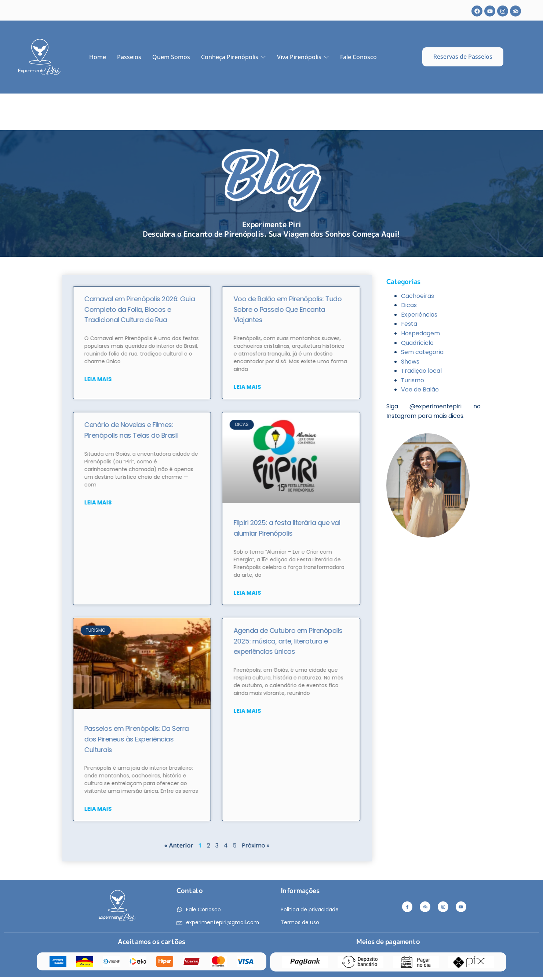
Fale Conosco (358, 57)
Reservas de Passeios (462, 56)
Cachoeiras (417, 296)
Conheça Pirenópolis (233, 57)
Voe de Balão (420, 389)
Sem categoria (422, 352)
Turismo (412, 380)
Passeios (129, 57)
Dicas (409, 305)
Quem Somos (171, 57)
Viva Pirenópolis (303, 57)
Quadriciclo (417, 343)
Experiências (419, 314)
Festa (409, 324)
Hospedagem (420, 333)
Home (97, 57)
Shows (410, 361)
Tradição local (421, 371)
